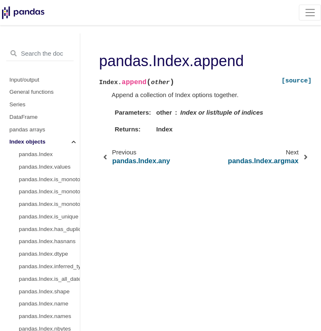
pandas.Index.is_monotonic (49, 179)
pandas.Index (36, 154)
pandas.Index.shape (44, 291)
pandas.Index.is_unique (49, 216)
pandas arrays (28, 129)
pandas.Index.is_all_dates (49, 279)
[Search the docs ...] (40, 53)
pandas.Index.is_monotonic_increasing (49, 191)
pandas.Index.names (45, 316)
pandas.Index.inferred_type (49, 266)
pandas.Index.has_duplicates (49, 229)
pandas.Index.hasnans (47, 241)
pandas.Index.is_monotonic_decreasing (49, 204)
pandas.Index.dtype (43, 254)
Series (17, 104)
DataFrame (24, 117)
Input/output (24, 80)
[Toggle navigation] (310, 13)
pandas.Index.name (44, 303)
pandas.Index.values (45, 167)
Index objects (28, 142)
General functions (32, 92)
